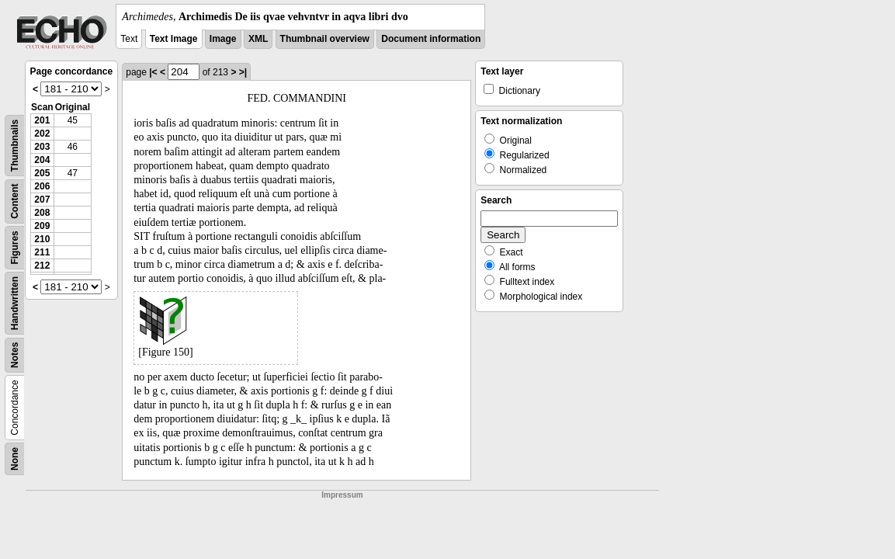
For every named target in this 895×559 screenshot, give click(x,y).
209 (42, 225)
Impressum (342, 495)
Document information (430, 38)
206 (42, 186)
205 (42, 173)
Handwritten (14, 303)
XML (258, 38)
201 (42, 120)
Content (14, 201)
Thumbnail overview (324, 38)
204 (42, 160)
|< (153, 72)
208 (42, 212)
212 (42, 265)
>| (243, 72)
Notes (14, 355)
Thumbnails (14, 146)
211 (42, 252)
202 (42, 133)
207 (42, 199)
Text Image (174, 38)
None (14, 458)
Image (223, 38)
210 (42, 239)
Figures (14, 247)
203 (42, 146)
